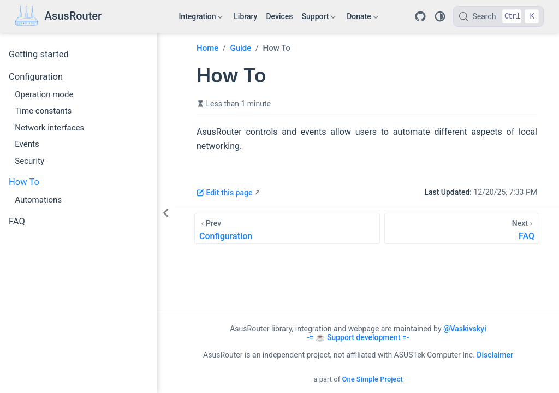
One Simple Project (372, 379)
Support (319, 18)
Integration (200, 18)
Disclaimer (495, 354)
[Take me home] (58, 16)
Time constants (43, 111)
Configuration (36, 77)
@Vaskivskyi (464, 328)
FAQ (17, 221)
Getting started (39, 54)
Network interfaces (49, 128)
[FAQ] (461, 228)
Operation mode (44, 94)
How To (24, 182)
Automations (38, 200)
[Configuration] (287, 228)
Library (245, 16)
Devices (279, 16)
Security (29, 161)
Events (27, 144)
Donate (362, 18)
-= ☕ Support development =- (358, 337)
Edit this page (224, 192)
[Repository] (420, 16)
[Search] (498, 16)
